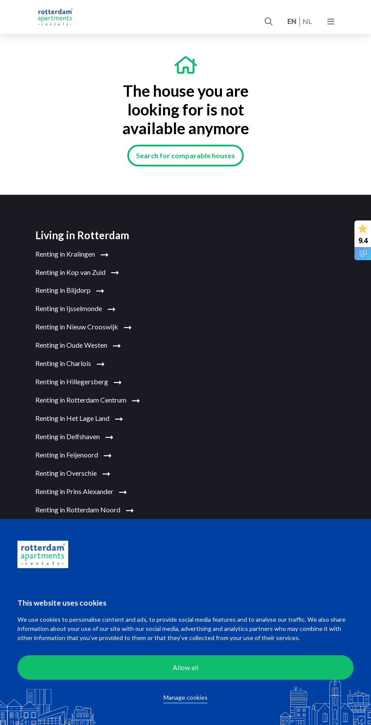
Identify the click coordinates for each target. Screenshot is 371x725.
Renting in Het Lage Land (79, 418)
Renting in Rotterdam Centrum (87, 400)
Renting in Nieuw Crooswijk (83, 327)
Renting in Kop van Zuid (77, 273)
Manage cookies (185, 697)
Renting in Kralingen (72, 254)
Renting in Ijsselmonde (75, 309)
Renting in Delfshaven (74, 437)
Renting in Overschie (72, 473)
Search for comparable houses (185, 155)
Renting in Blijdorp (69, 290)
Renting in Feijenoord (73, 455)
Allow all (185, 667)
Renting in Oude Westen (78, 345)
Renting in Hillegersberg (78, 382)
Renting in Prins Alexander (81, 492)
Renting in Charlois (70, 364)
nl (307, 21)
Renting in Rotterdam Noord (84, 510)
